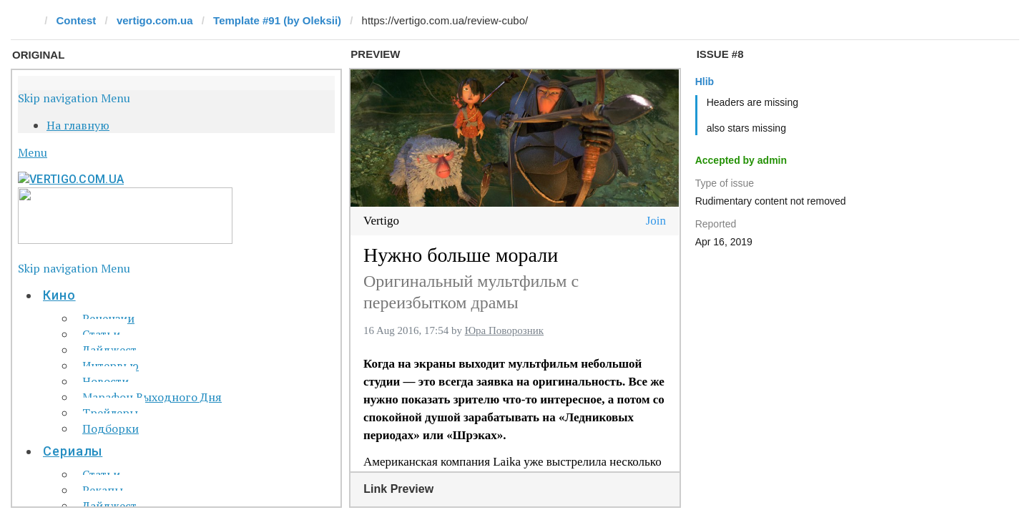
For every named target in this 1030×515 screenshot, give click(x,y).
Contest (77, 20)
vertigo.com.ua (155, 20)
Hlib (704, 81)
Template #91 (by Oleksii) (277, 20)
